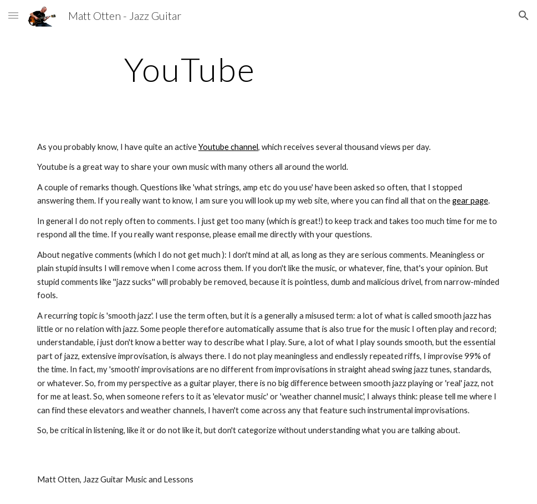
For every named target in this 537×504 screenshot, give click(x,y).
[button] (13, 15)
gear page (470, 200)
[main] (190, 69)
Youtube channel (228, 147)
